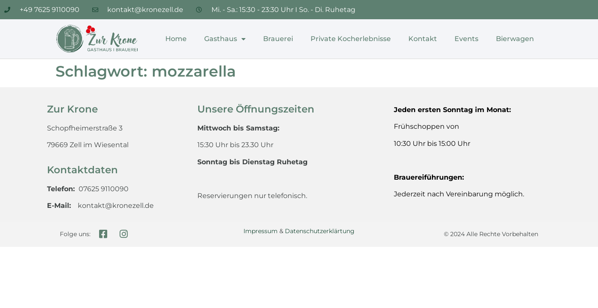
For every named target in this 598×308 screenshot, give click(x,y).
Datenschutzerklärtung (320, 231)
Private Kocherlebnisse (351, 39)
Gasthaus (225, 39)
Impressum (260, 231)
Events (466, 39)
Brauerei (278, 39)
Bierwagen (515, 39)
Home (176, 39)
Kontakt (422, 39)
